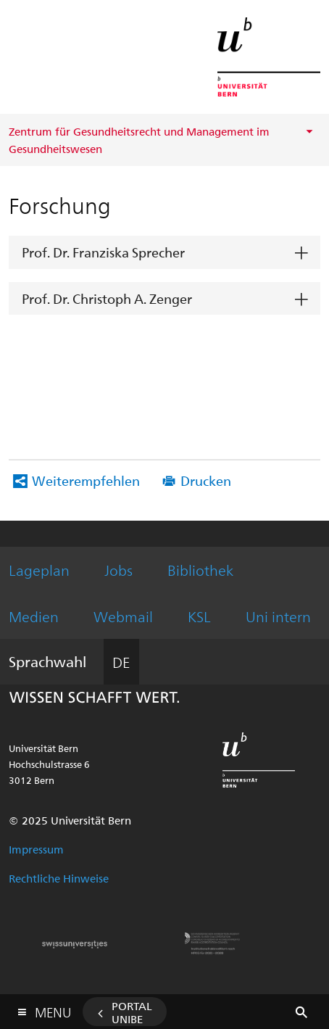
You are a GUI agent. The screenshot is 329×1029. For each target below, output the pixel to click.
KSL (199, 616)
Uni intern (278, 616)
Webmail (123, 616)
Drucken (205, 480)
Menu (53, 1009)
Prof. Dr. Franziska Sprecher (103, 252)
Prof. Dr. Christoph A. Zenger (107, 298)
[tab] (164, 253)
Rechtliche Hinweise (59, 878)
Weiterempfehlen (86, 480)
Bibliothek (200, 569)
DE (121, 661)
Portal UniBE (132, 1012)
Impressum (36, 849)
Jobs (118, 569)
